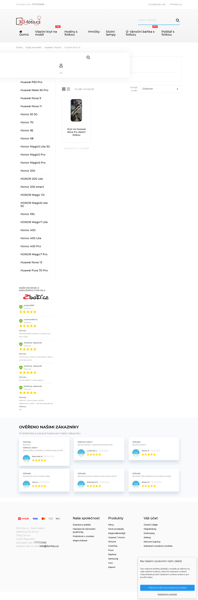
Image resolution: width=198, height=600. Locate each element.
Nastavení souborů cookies (158, 546)
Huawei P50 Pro (31, 82)
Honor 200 (28, 170)
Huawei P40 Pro (32, 74)
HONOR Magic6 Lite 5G (34, 204)
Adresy (147, 537)
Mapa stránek (80, 540)
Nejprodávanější (116, 533)
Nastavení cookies (167, 594)
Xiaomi (111, 567)
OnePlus (112, 546)
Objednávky (150, 529)
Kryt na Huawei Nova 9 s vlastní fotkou (76, 132)
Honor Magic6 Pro (33, 162)
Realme (112, 554)
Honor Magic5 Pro (33, 154)
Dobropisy (149, 533)
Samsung (113, 558)
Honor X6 (27, 130)
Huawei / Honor (116, 537)
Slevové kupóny (152, 541)
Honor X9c (28, 214)
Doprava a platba (82, 524)
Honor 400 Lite (31, 238)
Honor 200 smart (32, 186)
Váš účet (151, 518)
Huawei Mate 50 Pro (34, 90)
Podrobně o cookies (83, 536)
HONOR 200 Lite (32, 178)
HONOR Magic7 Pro (34, 254)
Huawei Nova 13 (31, 262)
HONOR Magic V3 (33, 195)
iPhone (112, 541)
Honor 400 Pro (31, 246)
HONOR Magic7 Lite (34, 222)
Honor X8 (27, 138)
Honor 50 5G (29, 114)
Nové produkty (116, 529)
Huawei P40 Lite (32, 66)
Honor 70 (27, 122)
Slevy (111, 524)
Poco (111, 550)
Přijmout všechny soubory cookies (167, 587)
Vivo (110, 563)
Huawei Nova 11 (31, 106)
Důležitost (160, 89)
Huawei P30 (29, 58)
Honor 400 (28, 230)
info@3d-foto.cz (49, 546)
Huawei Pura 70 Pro (34, 270)
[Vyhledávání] (159, 20)
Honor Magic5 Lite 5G (35, 146)
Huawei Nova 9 (31, 98)
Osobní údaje (151, 524)
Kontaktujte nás (156, 4)
